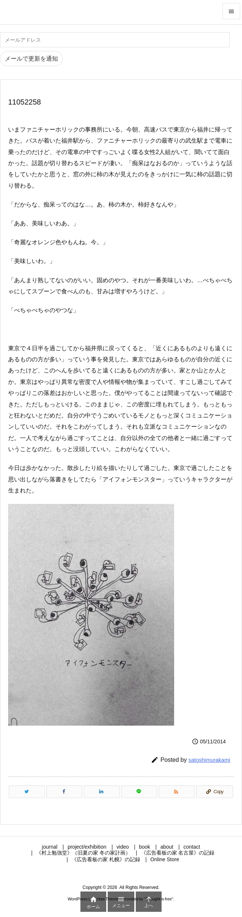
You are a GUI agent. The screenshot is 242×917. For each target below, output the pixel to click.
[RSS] (177, 791)
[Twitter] (27, 791)
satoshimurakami (209, 760)
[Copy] (214, 791)
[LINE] (139, 791)
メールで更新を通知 (31, 58)
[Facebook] (64, 791)
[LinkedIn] (102, 791)
